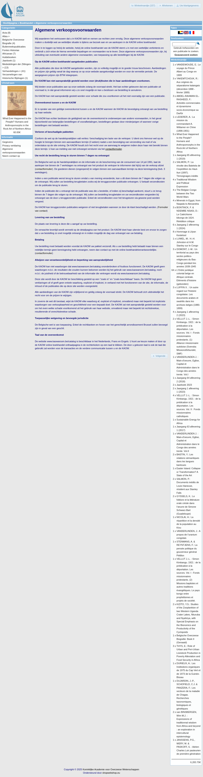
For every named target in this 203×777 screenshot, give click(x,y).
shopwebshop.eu (111, 773)
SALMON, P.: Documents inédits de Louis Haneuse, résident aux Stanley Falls (188, 486)
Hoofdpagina (10, 23)
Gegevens (7, 142)
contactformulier (44, 169)
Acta (4, 32)
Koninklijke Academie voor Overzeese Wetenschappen (111, 769)
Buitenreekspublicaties (14, 46)
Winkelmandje (179, 59)
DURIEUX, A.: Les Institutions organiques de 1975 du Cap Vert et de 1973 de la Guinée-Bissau (188, 670)
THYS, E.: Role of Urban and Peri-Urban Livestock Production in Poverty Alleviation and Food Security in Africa (188, 653)
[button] (143, 5)
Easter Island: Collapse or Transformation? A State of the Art (188, 472)
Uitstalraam (8, 83)
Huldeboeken (9, 57)
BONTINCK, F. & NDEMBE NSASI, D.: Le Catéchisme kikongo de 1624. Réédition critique (187, 214)
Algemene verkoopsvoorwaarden (54, 23)
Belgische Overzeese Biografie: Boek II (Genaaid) (188, 639)
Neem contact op (11, 156)
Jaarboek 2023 (184, 385)
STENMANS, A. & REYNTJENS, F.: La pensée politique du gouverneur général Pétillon (187, 548)
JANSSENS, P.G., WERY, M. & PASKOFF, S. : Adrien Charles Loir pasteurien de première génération (189, 747)
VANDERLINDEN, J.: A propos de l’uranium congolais (188, 534)
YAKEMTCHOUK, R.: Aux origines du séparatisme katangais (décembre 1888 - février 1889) (188, 85)
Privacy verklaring (11, 145)
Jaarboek (7, 60)
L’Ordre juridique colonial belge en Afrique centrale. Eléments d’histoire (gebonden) (186, 277)
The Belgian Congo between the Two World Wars (186, 193)
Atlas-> (6, 36)
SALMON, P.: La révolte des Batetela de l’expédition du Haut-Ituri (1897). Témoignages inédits (188, 169)
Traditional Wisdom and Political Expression (186, 183)
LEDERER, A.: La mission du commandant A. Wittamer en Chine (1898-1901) (186, 124)
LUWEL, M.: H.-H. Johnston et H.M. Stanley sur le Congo (187, 242)
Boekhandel (26, 23)
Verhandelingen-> (11, 71)
